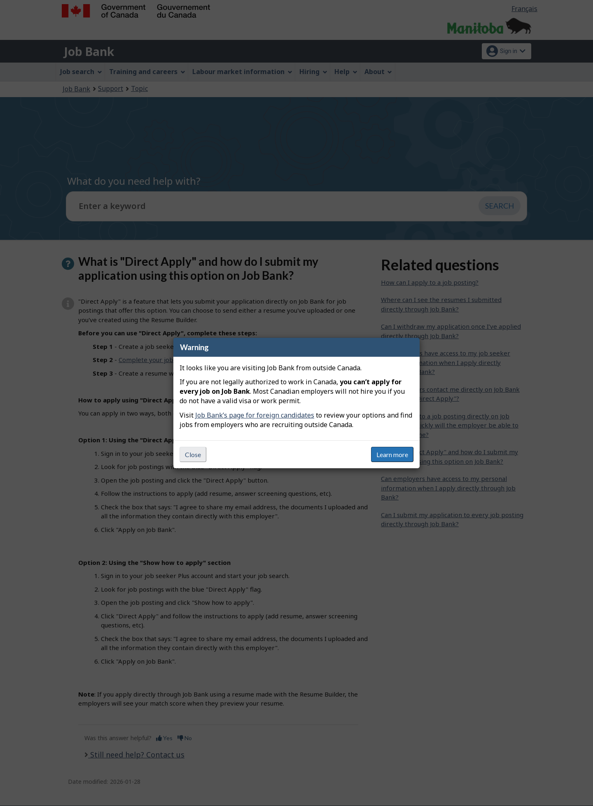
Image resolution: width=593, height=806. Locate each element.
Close (193, 454)
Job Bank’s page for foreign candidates (254, 415)
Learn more (392, 454)
